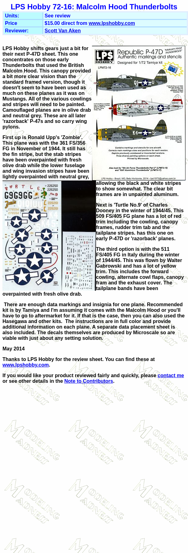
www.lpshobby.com (112, 23)
